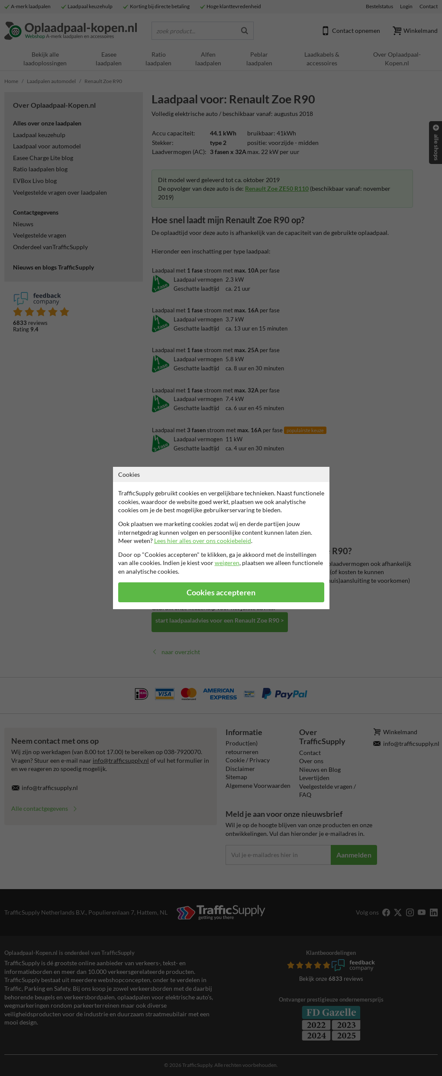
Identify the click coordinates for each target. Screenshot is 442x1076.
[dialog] (221, 538)
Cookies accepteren (221, 592)
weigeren (227, 562)
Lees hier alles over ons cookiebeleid (202, 540)
